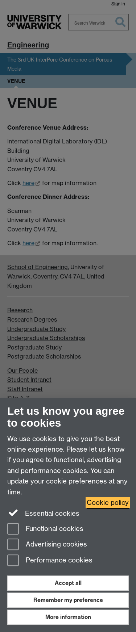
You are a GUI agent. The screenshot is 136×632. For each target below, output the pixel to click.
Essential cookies (43, 513)
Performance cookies (49, 561)
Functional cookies (45, 529)
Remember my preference (68, 600)
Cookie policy (108, 502)
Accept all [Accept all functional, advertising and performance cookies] (68, 582)
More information (68, 617)
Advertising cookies (47, 545)
